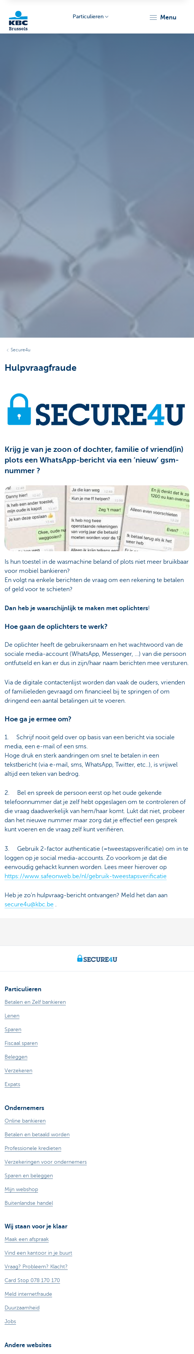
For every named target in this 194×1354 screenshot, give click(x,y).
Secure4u (20, 349)
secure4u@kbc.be (29, 904)
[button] (162, 17)
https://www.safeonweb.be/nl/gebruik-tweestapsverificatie (86, 876)
